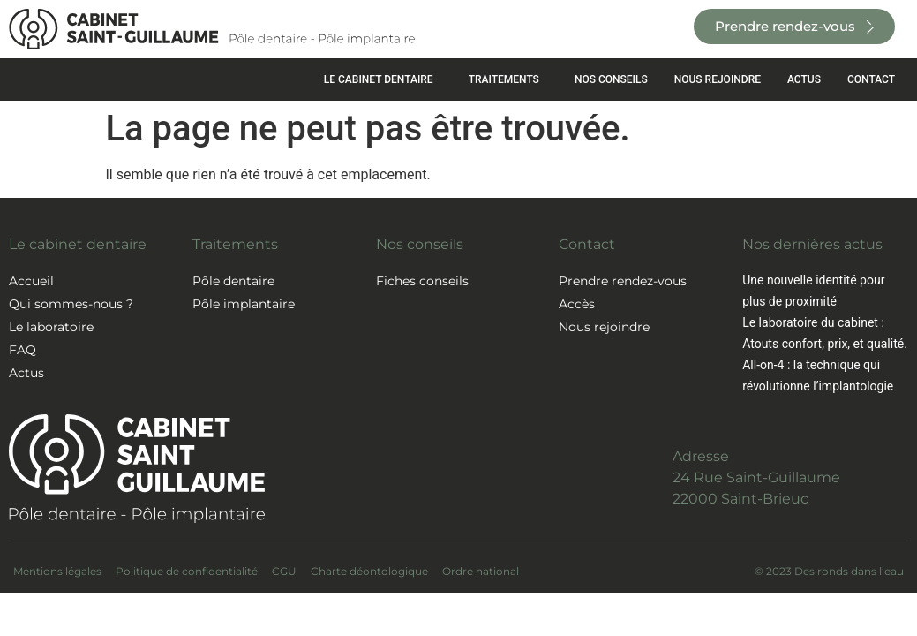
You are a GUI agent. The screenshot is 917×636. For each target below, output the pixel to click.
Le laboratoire (51, 327)
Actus (26, 373)
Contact (587, 244)
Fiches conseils (422, 281)
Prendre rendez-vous (623, 281)
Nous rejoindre (604, 327)
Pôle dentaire (233, 281)
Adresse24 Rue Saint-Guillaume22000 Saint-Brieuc (756, 477)
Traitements (235, 244)
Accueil (31, 281)
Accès (577, 304)
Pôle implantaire (243, 304)
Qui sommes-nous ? (71, 304)
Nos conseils (419, 244)
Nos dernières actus (812, 244)
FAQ (22, 350)
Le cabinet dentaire (78, 244)
